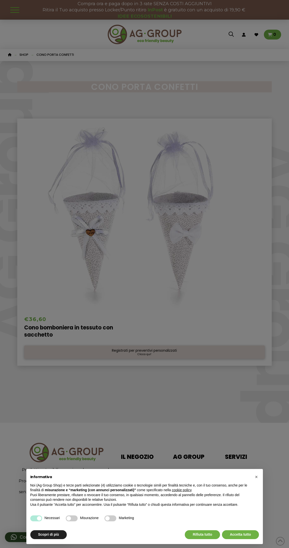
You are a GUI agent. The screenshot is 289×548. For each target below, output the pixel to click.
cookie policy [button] (181, 490)
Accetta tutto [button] (240, 534)
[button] (256, 477)
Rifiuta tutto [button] (202, 534)
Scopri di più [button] (48, 534)
